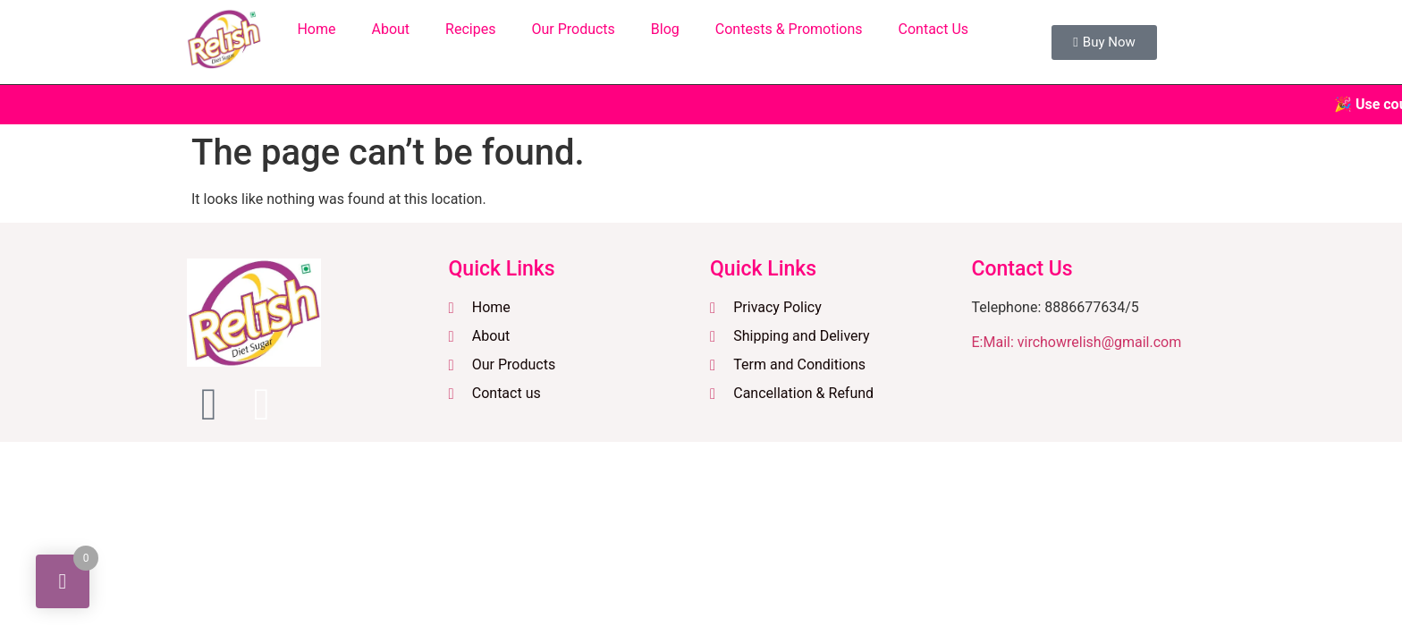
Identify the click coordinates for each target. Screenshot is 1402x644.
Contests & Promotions (789, 29)
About (390, 29)
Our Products (572, 29)
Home (316, 29)
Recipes (470, 29)
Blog (665, 29)
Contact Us (934, 29)
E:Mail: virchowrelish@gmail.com (1077, 342)
